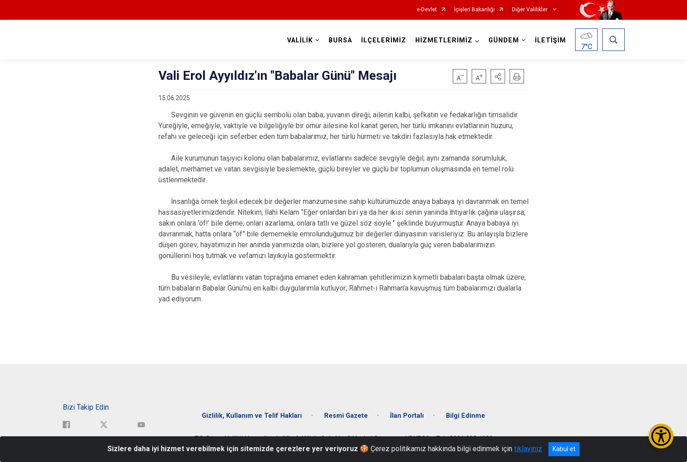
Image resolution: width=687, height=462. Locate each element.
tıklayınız (528, 448)
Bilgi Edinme (465, 415)
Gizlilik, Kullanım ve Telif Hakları (252, 415)
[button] (498, 76)
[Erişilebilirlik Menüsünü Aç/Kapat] (661, 436)
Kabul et (564, 449)
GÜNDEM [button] (503, 40)
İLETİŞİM (550, 40)
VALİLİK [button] (300, 40)
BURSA (340, 40)
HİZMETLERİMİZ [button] (444, 40)
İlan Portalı (407, 415)
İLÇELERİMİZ (383, 40)
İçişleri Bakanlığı (474, 10)
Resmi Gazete (346, 415)
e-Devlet (427, 10)
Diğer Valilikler (530, 10)
